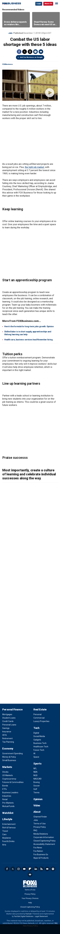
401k (4, 735)
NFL (35, 768)
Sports (37, 763)
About (36, 811)
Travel (5, 831)
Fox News (37, 847)
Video (36, 805)
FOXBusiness (7, 64)
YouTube (24, 869)
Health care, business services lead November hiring (28, 339)
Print (35, 51)
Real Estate (40, 709)
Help (30, 903)
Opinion (37, 799)
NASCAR (37, 779)
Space (36, 757)
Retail (4, 799)
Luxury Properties (41, 721)
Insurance (6, 731)
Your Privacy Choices (30, 898)
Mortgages (7, 714)
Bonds (5, 786)
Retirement (7, 738)
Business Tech (40, 743)
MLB (35, 775)
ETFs (4, 789)
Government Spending (12, 753)
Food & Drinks (8, 841)
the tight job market (34, 167)
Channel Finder (40, 817)
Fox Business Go (40, 854)
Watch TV (48, 4)
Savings (5, 728)
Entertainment (9, 824)
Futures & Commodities (13, 782)
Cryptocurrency (9, 779)
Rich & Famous (9, 827)
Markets (7, 766)
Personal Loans (9, 725)
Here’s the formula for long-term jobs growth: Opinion (29, 326)
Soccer (36, 786)
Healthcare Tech (40, 746)
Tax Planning (8, 742)
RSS (41, 869)
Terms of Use (39, 823)
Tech (36, 727)
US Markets (7, 775)
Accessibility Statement (44, 844)
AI (34, 753)
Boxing (36, 782)
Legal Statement (41, 916)
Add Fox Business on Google (31, 57)
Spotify (53, 869)
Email (41, 51)
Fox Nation (38, 851)
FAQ (35, 830)
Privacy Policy (39, 827)
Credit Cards (7, 721)
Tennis (36, 792)
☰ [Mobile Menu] (56, 3)
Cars (4, 834)
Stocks (5, 772)
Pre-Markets (8, 803)
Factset (29, 914)
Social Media (39, 736)
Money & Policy (9, 757)
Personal (37, 714)
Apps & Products (41, 858)
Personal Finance (12, 709)
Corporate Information (43, 837)
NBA (35, 772)
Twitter (24, 51)
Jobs (10, 33)
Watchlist (7, 812)
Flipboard (30, 869)
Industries (6, 796)
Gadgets (37, 740)
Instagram (18, 869)
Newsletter (47, 869)
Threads (30, 51)
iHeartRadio (30, 874)
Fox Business (11, 3)
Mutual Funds (8, 806)
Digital (36, 733)
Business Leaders (10, 792)
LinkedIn (35, 869)
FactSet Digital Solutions (23, 916)
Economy (7, 748)
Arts (4, 845)
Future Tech (38, 750)
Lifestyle (7, 819)
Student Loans (9, 718)
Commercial (38, 718)
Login (39, 4)
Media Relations (40, 834)
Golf (35, 789)
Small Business (9, 760)
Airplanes (6, 838)
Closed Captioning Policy (44, 841)
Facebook (19, 51)
